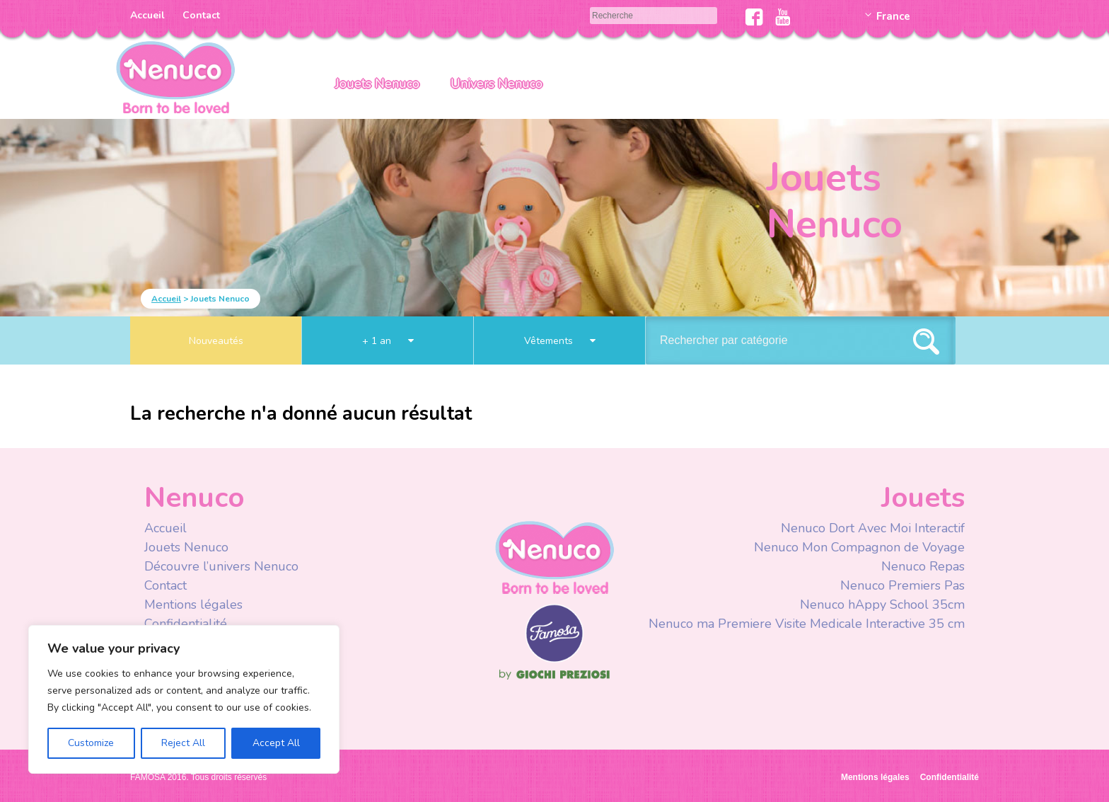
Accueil (147, 15)
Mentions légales (193, 604)
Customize (91, 743)
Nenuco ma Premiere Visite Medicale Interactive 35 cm (807, 623)
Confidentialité (185, 623)
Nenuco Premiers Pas (902, 585)
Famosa (554, 659)
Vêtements (560, 341)
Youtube (782, 16)
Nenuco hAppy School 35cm (882, 604)
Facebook (754, 16)
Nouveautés (216, 341)
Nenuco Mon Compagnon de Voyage (859, 547)
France (893, 16)
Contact (201, 15)
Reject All (183, 743)
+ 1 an (388, 341)
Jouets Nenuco (377, 83)
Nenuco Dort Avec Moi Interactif (873, 528)
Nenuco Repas (923, 566)
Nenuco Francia (175, 76)
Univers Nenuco (496, 83)
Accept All (276, 743)
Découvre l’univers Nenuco (221, 566)
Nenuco (554, 557)
